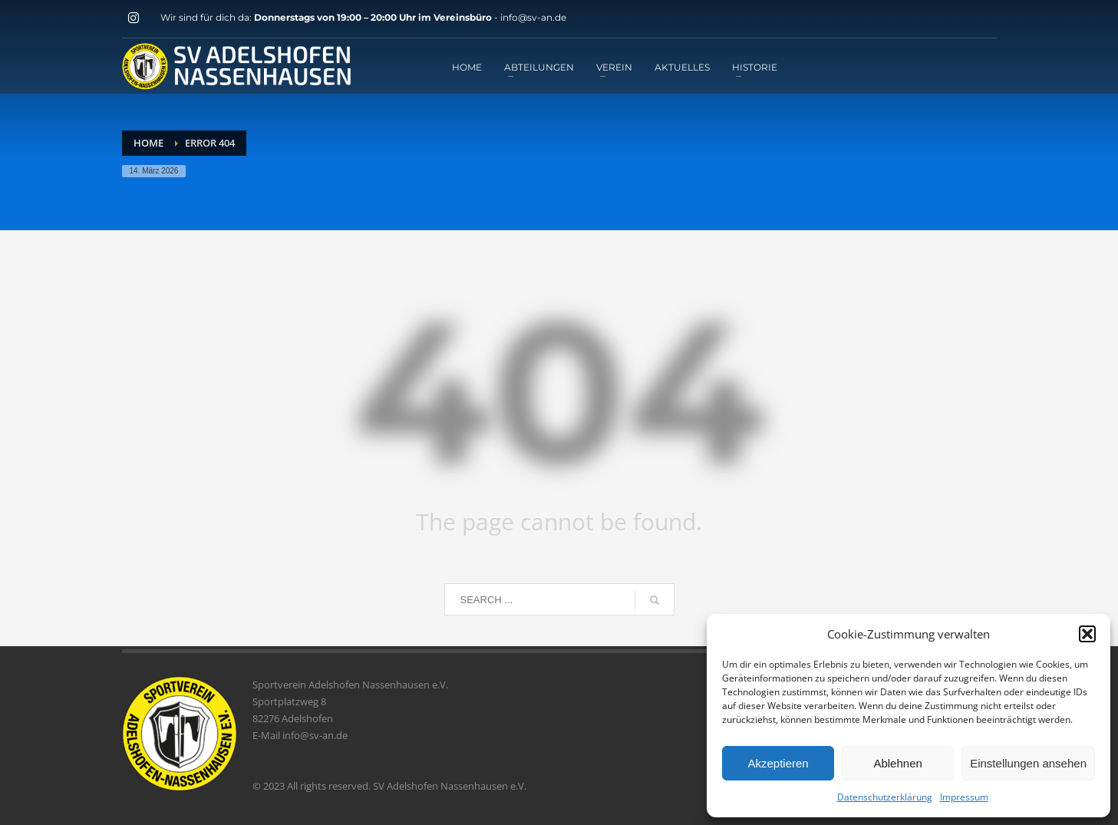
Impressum (964, 797)
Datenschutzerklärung (884, 797)
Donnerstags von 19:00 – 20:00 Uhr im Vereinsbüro (374, 17)
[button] (1087, 634)
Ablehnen (897, 763)
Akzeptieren (777, 763)
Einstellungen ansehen (1028, 763)
